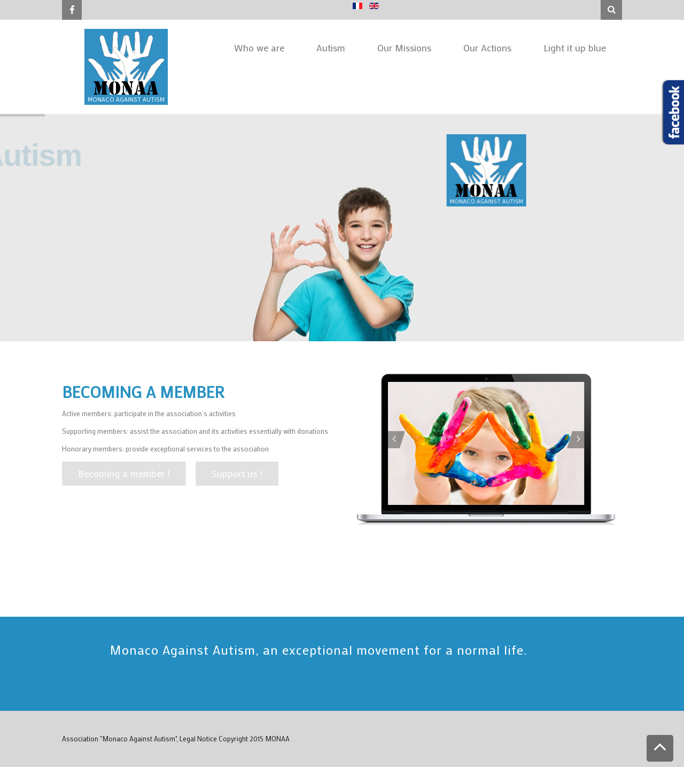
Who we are (259, 47)
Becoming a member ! (124, 473)
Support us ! (237, 473)
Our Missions (404, 47)
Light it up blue (574, 47)
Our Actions (487, 47)
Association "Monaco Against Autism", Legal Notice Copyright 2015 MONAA (176, 738)
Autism (330, 47)
